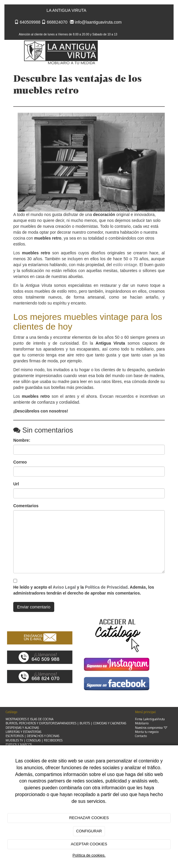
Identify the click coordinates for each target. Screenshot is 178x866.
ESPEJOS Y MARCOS (19, 744)
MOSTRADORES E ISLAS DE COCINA (29, 719)
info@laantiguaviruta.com (98, 22)
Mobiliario (142, 723)
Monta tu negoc (145, 732)
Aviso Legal (64, 587)
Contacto (141, 736)
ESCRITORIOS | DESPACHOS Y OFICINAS (32, 736)
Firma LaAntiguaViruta (150, 719)
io (157, 732)
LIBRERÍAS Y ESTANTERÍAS (23, 732)
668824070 (57, 22)
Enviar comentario (33, 607)
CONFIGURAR (89, 831)
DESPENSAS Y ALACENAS (22, 727)
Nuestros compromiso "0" (151, 727)
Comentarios (26, 505)
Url (16, 484)
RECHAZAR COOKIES (89, 818)
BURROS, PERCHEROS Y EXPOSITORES (32, 723)
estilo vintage (125, 264)
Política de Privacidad (106, 587)
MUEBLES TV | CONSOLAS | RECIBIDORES (34, 740)
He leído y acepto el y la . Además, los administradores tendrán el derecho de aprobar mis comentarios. (83, 590)
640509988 (30, 22)
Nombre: (21, 440)
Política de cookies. (89, 855)
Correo (20, 462)
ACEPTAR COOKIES (89, 844)
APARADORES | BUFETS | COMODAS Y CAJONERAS (92, 723)
